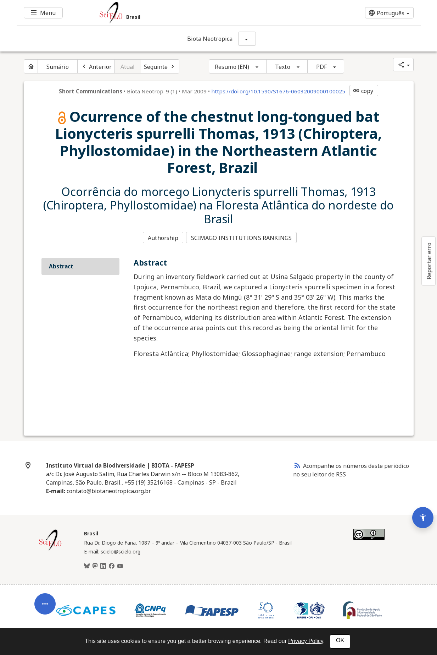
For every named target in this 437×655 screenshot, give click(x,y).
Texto (282, 67)
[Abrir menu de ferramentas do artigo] (45, 597)
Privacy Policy (305, 641)
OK (340, 640)
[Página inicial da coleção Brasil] (50, 549)
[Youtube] (120, 565)
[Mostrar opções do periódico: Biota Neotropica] (247, 39)
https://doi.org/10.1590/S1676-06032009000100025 (278, 91)
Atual (128, 67)
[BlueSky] (87, 565)
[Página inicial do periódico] (31, 66)
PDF (321, 67)
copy (363, 91)
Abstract (61, 265)
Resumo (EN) (232, 67)
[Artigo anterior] (96, 66)
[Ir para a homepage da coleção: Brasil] (185, 12)
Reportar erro (429, 260)
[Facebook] (111, 565)
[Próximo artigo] (160, 66)
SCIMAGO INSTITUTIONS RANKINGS (242, 237)
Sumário (57, 67)
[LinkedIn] (103, 565)
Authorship (163, 237)
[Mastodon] (95, 565)
